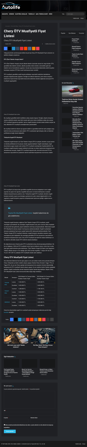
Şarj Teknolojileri (42, 14)
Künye (82, 18)
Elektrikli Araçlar (21, 14)
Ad (5, 410)
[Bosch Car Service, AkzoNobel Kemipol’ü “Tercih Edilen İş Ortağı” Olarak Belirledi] (29, 363)
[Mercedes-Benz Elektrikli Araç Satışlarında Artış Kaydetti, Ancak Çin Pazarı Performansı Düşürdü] (66, 122)
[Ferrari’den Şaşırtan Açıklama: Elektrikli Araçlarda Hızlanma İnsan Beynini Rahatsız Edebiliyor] (66, 111)
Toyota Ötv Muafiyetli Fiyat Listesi (20, 213)
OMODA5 (7, 302)
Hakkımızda (76, 18)
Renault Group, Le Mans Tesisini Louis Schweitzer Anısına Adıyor (46, 371)
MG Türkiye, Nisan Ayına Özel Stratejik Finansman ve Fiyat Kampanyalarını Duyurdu (78, 145)
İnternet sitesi (34, 417)
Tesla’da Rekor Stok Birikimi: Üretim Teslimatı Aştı (78, 135)
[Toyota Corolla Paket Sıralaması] (66, 57)
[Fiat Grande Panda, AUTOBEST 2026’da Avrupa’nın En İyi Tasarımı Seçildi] (11, 363)
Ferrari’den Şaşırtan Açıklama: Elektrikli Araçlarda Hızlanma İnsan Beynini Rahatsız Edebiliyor (78, 112)
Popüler (63, 33)
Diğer (50, 14)
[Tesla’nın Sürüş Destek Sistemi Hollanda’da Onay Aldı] (72, 93)
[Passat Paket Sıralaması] (66, 42)
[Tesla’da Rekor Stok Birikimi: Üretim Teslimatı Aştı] (66, 136)
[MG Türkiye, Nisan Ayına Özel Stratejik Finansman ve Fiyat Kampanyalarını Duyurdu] (66, 144)
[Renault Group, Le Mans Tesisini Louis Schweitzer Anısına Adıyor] (47, 363)
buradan (6, 312)
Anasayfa (5, 14)
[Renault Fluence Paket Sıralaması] (66, 49)
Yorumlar (81, 33)
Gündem (11, 14)
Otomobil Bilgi (14, 26)
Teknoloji (31, 14)
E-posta (6, 417)
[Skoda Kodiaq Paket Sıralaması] (66, 72)
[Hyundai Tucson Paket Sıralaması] (66, 64)
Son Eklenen (72, 33)
